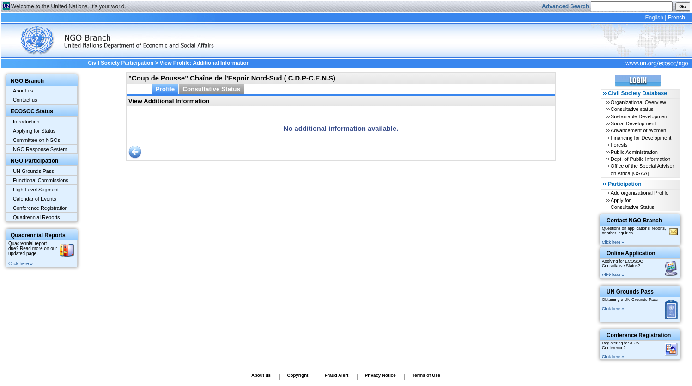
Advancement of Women (638, 130)
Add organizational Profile (639, 193)
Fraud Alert (336, 375)
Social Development (633, 123)
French (676, 17)
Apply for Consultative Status (633, 203)
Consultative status (632, 109)
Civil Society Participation (121, 63)
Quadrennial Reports (36, 217)
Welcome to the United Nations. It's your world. (68, 6)
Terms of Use (426, 375)
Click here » (20, 263)
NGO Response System (40, 149)
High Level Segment (36, 189)
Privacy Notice (380, 375)
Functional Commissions (40, 180)
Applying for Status (34, 131)
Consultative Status (211, 89)
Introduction (26, 121)
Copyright (297, 375)
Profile (165, 89)
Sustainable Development (639, 116)
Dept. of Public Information (641, 159)
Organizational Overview (638, 102)
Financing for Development (641, 138)
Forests (619, 144)
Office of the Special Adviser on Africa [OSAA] (642, 169)
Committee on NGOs (36, 140)
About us (23, 90)
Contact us (25, 100)
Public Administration (634, 152)
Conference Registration (40, 208)
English (654, 17)
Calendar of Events (34, 199)
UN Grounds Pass (33, 171)
